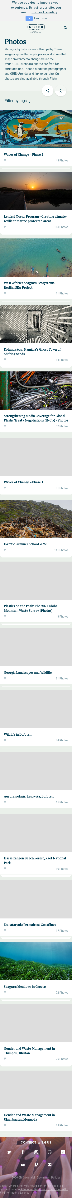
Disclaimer (43, 1177)
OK (29, 18)
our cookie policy (44, 12)
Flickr (53, 78)
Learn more (40, 18)
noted (33, 1185)
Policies (55, 1177)
